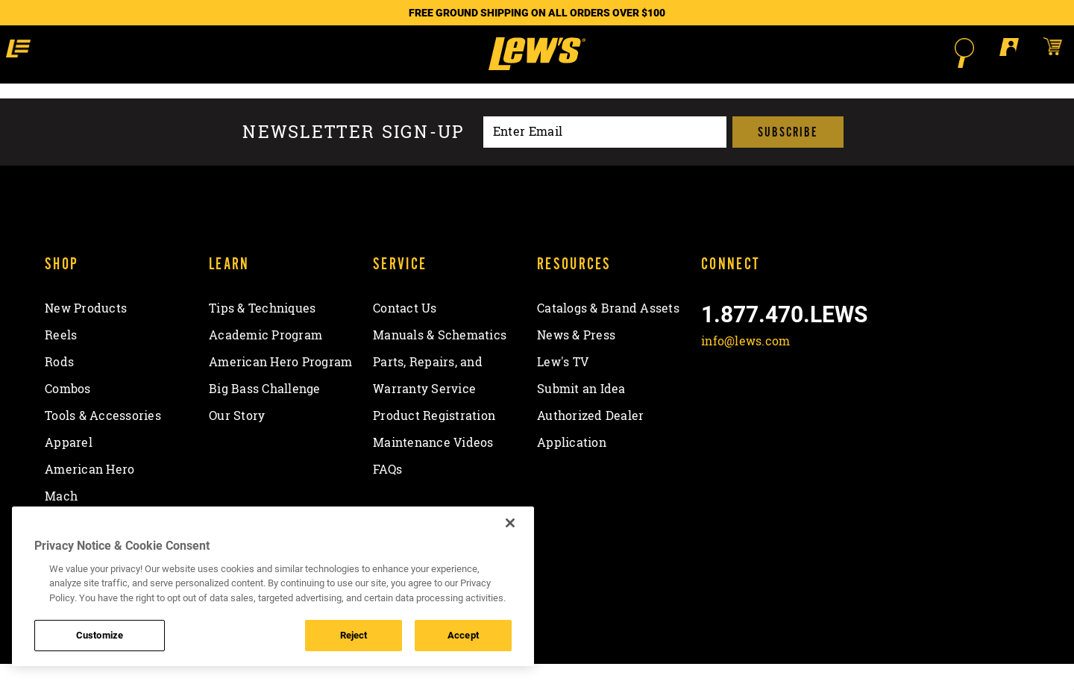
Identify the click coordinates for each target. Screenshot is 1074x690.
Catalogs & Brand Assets (608, 335)
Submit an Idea (581, 415)
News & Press (576, 362)
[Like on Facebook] (715, 403)
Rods (59, 388)
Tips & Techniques (262, 335)
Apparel (68, 469)
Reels (61, 362)
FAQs (387, 496)
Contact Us (405, 335)
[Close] (510, 522)
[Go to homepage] (537, 67)
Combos (68, 415)
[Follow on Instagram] (793, 403)
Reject (354, 635)
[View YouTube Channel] (832, 403)
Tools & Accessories (103, 442)
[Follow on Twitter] (754, 403)
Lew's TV (562, 388)
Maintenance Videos (433, 469)
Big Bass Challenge (265, 415)
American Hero (89, 496)
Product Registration (434, 442)
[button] (133, 52)
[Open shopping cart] (942, 52)
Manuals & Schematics (439, 362)
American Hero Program (280, 388)
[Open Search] (854, 53)
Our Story (237, 442)
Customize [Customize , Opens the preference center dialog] (99, 635)
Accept (463, 635)
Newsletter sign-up (353, 158)
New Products (86, 335)
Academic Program (265, 362)
